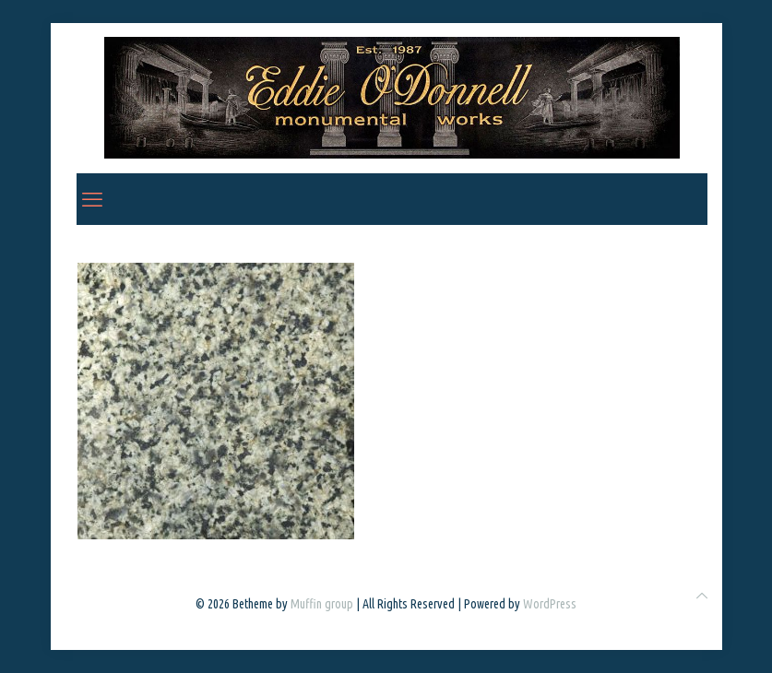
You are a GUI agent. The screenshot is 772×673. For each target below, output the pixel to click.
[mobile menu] (92, 199)
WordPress (549, 603)
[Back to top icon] (701, 596)
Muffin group (322, 603)
